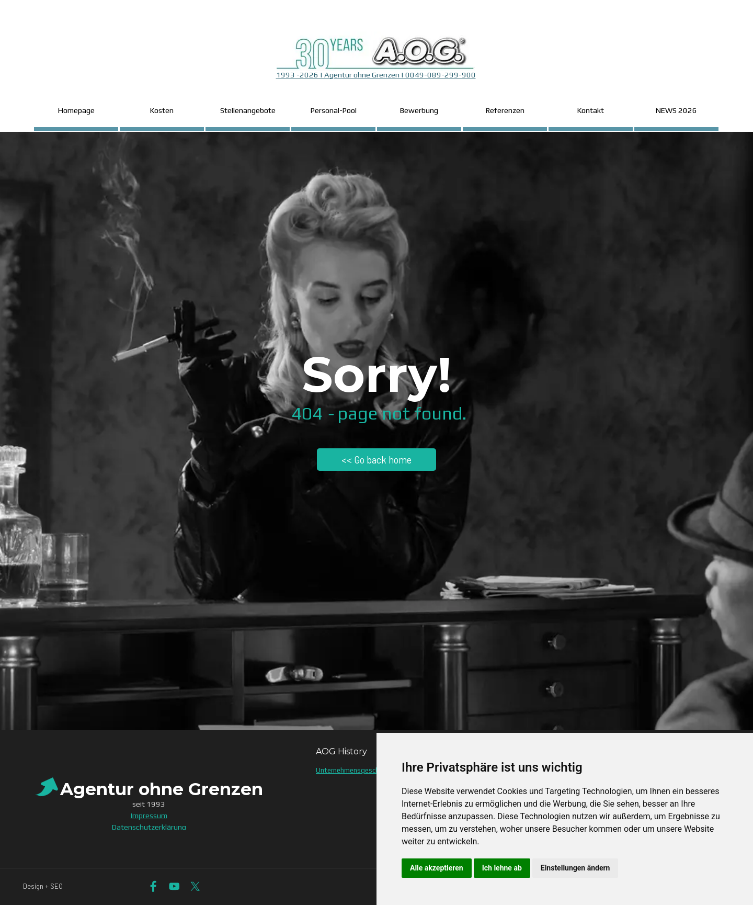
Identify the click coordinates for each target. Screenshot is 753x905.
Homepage (76, 110)
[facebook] (153, 886)
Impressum (149, 815)
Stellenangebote (248, 110)
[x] (195, 886)
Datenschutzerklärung (149, 826)
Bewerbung (419, 110)
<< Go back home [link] (376, 460)
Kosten (162, 110)
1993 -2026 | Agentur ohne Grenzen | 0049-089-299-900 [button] (376, 74)
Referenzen (505, 110)
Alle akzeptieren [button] (436, 868)
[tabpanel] (376, 58)
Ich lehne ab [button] (502, 868)
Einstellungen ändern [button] (575, 868)
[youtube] (174, 886)
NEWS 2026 (676, 110)
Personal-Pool (334, 110)
